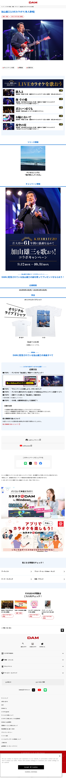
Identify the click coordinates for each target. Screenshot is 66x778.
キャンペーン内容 (9, 67)
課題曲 (21, 67)
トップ (2, 6)
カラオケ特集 (8, 6)
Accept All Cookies (31, 767)
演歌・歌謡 (5, 16)
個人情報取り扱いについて (10, 424)
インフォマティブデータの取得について (11, 739)
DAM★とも (42, 646)
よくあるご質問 (41, 682)
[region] (31, 766)
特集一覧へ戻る (7, 628)
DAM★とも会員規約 (6, 722)
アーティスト (5, 571)
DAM (2, 705)
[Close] (60, 756)
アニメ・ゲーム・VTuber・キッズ (45, 571)
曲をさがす (23, 646)
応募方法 (30, 67)
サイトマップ (4, 698)
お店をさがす (33, 646)
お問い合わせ (4, 701)
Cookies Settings (31, 772)
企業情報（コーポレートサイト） (9, 746)
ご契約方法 (4, 742)
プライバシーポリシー (6, 732)
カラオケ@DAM (5, 711)
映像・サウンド (15, 6)
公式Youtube (26, 446)
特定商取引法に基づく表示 (8, 729)
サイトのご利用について (7, 715)
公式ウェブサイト (34, 440)
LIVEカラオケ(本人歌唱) (17, 16)
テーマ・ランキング (7, 579)
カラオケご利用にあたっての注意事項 (10, 718)
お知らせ (9, 682)
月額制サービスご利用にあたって (9, 725)
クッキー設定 (4, 735)
